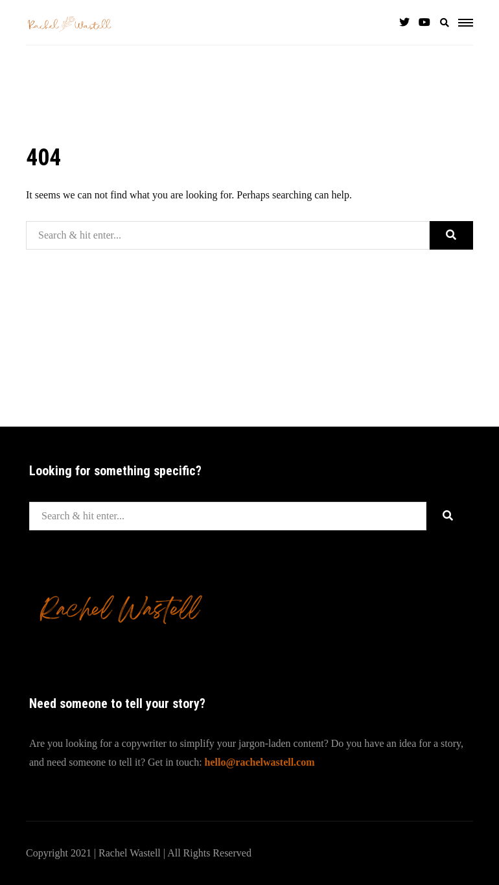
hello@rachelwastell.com (260, 762)
